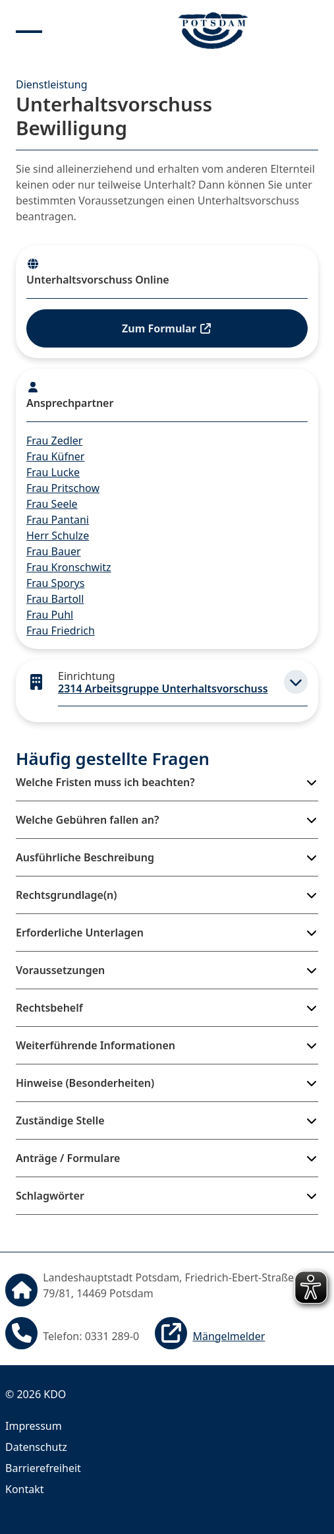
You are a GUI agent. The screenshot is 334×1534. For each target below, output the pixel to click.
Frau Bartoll (55, 599)
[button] (296, 682)
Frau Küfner (55, 456)
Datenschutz (36, 1447)
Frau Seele (52, 504)
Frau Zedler (54, 440)
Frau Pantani (57, 519)
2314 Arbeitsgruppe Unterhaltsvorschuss (163, 688)
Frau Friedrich (60, 630)
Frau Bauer (53, 551)
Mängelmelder (228, 1336)
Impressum (33, 1426)
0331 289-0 (112, 1336)
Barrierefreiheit (43, 1468)
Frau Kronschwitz (68, 567)
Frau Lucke (53, 472)
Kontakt (24, 1489)
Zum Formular (167, 328)
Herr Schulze (57, 535)
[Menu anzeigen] (29, 30)
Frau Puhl (49, 614)
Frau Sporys (55, 583)
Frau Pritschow (62, 488)
